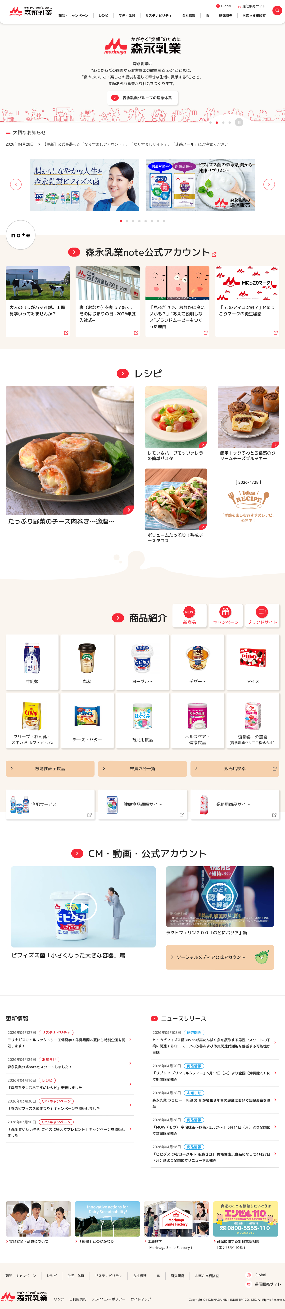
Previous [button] (24, 185)
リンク (59, 1299)
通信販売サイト (254, 6)
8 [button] (164, 220)
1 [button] (210, 122)
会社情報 (188, 15)
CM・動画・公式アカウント (148, 853)
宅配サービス (44, 805)
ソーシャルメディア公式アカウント (211, 957)
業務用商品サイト (233, 805)
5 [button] (145, 220)
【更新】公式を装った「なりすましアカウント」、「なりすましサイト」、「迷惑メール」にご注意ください (117, 144)
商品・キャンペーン (73, 15)
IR (207, 15)
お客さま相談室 (254, 15)
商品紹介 (148, 618)
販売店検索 (234, 769)
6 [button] (151, 220)
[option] (142, 61)
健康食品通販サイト (143, 805)
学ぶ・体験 (127, 15)
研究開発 (225, 15)
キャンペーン (226, 622)
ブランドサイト (262, 622)
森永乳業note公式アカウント (147, 252)
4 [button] (229, 122)
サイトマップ (141, 1299)
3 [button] (223, 122)
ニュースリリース (183, 1018)
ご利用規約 (77, 1299)
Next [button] (261, 185)
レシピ (104, 15)
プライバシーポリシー (108, 1299)
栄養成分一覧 (142, 769)
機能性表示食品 (50, 769)
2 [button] (217, 122)
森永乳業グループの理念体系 (147, 97)
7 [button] (158, 220)
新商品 (189, 622)
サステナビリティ (158, 15)
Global (226, 6)
